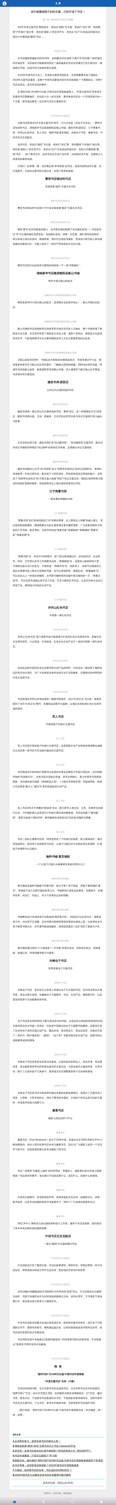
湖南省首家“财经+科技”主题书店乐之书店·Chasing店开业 (44, 1446)
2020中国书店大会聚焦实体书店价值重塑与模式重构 (42, 1475)
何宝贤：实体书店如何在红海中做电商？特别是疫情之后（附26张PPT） (52, 1451)
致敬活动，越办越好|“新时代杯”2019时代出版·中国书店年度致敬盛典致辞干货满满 (58, 1460)
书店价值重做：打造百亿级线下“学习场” (35, 1455)
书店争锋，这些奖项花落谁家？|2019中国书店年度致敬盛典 (46, 1465)
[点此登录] (67, 1483)
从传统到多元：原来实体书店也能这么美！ (37, 1441)
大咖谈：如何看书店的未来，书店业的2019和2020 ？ (42, 1470)
